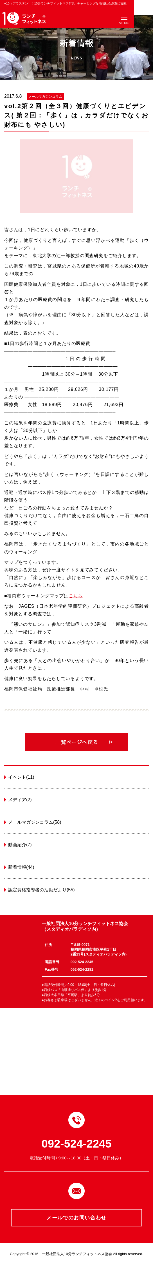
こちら (76, 595)
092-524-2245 (76, 1143)
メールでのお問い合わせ (76, 1218)
